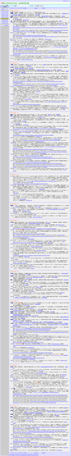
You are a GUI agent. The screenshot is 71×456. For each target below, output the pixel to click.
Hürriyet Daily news (60, 224)
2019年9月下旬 (13, 8)
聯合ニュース (18, 18)
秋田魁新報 (44, 297)
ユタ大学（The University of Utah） (32, 155)
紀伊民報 (59, 69)
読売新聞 (29, 274)
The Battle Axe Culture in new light (20, 49)
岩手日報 (43, 409)
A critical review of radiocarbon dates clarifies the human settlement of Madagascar (50, 151)
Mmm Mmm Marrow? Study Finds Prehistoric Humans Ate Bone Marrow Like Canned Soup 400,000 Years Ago (35, 27)
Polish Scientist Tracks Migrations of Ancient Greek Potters (25, 342)
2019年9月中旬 (5, 21)
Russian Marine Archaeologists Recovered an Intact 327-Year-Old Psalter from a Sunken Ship (31, 228)
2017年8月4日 (26, 124)
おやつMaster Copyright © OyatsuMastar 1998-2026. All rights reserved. (23, 454)
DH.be (16, 259)
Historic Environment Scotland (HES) (51, 57)
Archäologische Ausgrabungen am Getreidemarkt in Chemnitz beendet (27, 255)
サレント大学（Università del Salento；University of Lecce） (37, 427)
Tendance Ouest (63, 360)
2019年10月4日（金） (14, 271)
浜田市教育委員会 (45, 16)
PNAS (30, 159)
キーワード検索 (4, 5)
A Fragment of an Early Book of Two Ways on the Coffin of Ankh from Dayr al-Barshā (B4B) (41, 140)
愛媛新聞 (23, 72)
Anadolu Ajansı (39, 287)
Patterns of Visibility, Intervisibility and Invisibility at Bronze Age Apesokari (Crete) (40, 36)
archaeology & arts (42, 35)
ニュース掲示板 (41, 8)
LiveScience (45, 183)
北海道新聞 (37, 304)
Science (43, 233)
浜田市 (63, 16)
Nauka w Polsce (40, 342)
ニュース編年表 (34, 8)
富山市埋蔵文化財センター (19, 310)
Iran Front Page (30, 420)
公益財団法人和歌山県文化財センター (44, 69)
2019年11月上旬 (4, 14)
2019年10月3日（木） (14, 301)
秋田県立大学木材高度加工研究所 (22, 297)
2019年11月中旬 (4, 13)
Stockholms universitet (31, 49)
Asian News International (41, 373)
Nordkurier (62, 292)
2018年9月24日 (32, 359)
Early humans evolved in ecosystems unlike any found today (25, 156)
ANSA (37, 428)
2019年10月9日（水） (14, 63)
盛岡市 (65, 407)
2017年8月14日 (26, 305)
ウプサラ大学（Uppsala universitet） (27, 48)
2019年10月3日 (31, 238)
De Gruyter (19, 37)
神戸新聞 (29, 66)
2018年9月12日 (26, 19)
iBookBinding (53, 228)
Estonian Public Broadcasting (37, 246)
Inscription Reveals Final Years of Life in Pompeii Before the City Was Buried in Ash (30, 437)
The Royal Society (17, 54)
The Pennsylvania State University (46, 149)
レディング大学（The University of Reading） (24, 131)
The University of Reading (48, 135)
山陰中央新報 (55, 277)
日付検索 (5, 6)
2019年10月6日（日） (14, 203)
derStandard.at (42, 188)
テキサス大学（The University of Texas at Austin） (36, 162)
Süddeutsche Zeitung (41, 250)
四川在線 (17, 75)
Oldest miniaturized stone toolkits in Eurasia (21, 329)
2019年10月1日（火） (14, 406)
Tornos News (31, 291)
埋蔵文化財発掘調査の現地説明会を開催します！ (24, 315)
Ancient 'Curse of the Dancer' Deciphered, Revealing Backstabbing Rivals (27, 183)
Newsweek (49, 338)
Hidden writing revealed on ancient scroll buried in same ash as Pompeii (27, 233)
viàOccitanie (15, 192)
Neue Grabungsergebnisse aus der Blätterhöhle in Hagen (24, 357)
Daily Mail (64, 374)
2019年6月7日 (27, 256)
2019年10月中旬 (20, 8)
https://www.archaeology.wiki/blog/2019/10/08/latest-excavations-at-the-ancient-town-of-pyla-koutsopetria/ (34, 128)
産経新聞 (23, 318)
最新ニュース (27, 8)
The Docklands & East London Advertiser (41, 446)
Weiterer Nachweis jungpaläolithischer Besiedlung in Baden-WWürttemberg (28, 352)
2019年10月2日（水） (14, 365)
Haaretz (29, 212)
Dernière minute (16, 263)
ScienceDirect (54, 85)
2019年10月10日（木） (15, 10)
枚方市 (36, 315)
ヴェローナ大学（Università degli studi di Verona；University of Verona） (42, 181)
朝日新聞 (48, 223)
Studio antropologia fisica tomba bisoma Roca (22, 104)
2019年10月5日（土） (14, 220)
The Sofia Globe (28, 99)
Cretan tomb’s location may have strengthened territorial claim (25, 35)
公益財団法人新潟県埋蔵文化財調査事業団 (56, 411)
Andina (32, 268)
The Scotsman (23, 199)
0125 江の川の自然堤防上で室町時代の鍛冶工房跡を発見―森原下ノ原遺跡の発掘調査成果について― (35, 322)
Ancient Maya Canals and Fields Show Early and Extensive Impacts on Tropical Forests (30, 163)
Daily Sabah (17, 123)
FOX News (31, 265)
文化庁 (27, 409)
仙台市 (16, 308)
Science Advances (57, 31)
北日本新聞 (40, 310)
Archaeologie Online (45, 255)
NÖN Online (50, 242)
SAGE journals (41, 141)
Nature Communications (51, 402)
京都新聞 (38, 14)
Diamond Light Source (55, 343)
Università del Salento (36, 104)
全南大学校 (66, 279)
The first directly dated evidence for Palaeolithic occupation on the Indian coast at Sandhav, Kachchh (33, 81)
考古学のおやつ (66, 1)
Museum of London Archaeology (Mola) (21, 446)
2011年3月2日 (29, 200)
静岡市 (49, 114)
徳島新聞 (57, 415)
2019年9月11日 (39, 136)
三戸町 (16, 206)
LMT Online (59, 450)
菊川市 (39, 311)
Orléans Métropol (23, 263)
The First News (48, 39)
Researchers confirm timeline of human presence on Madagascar (26, 149)
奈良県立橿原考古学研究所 (35, 223)
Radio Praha (62, 375)
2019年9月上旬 (5, 23)
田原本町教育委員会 (19, 68)
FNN (43, 12)
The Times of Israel (26, 210)
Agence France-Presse (37, 217)
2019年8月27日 (31, 347)
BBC (64, 57)
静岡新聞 (58, 114)
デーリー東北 (38, 206)
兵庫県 (44, 64)
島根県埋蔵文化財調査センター (40, 277)
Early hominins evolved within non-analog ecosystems (45, 158)
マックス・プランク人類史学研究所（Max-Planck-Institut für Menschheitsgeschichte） (34, 328)
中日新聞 (52, 311)
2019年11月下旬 (4, 11)
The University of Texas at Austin (54, 163)
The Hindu (41, 370)
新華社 (60, 21)
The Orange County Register (27, 59)
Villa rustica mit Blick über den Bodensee (21, 442)
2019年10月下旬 (4, 15)
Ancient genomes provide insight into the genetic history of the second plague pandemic (30, 395)
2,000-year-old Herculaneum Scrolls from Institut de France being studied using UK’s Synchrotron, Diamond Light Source (37, 345)
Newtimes (24, 121)
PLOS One (24, 333)
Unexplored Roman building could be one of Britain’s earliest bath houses (27, 135)
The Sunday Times (56, 139)
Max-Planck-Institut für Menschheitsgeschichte (40, 329)
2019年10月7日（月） (14, 174)
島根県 (60, 322)
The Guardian (26, 284)
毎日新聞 (31, 68)
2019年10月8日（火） (14, 112)
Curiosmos (38, 91)
